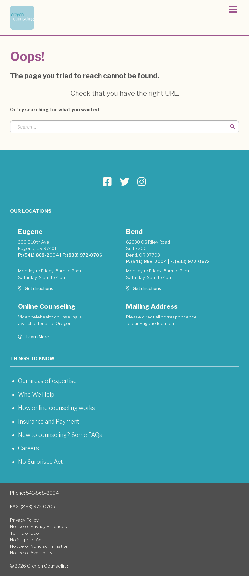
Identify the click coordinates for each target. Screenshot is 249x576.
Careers (28, 448)
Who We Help (36, 394)
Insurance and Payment (48, 421)
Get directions (35, 288)
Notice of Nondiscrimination (39, 546)
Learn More (33, 336)
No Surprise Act (26, 539)
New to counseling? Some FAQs (60, 434)
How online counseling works (56, 407)
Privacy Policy (24, 519)
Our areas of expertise (47, 381)
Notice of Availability (31, 552)
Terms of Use (24, 533)
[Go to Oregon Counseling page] (107, 181)
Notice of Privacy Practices (38, 526)
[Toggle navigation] (233, 10)
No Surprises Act (40, 461)
